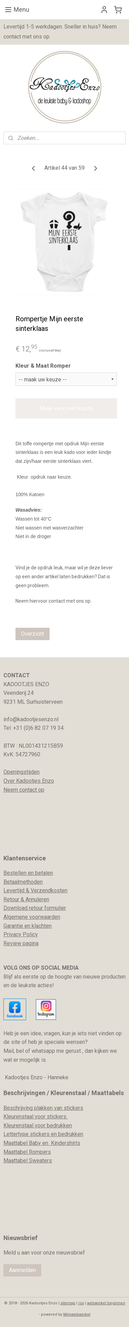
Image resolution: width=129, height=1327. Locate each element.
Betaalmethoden (23, 882)
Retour (11, 899)
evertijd (15, 890)
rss (81, 1303)
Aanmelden (22, 1270)
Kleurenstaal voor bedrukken (37, 1125)
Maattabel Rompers (27, 1152)
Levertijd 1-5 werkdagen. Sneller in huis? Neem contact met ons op (60, 31)
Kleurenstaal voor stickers (35, 1116)
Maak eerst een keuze (66, 408)
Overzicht (32, 634)
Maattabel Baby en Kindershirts (41, 1143)
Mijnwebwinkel (76, 1314)
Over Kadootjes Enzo (28, 781)
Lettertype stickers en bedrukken (43, 1134)
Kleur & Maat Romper (43, 366)
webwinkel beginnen (106, 1303)
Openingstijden (21, 772)
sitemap (68, 1303)
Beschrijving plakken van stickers (43, 1108)
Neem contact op (23, 790)
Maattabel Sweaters (27, 1160)
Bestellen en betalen (28, 873)
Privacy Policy (20, 934)
